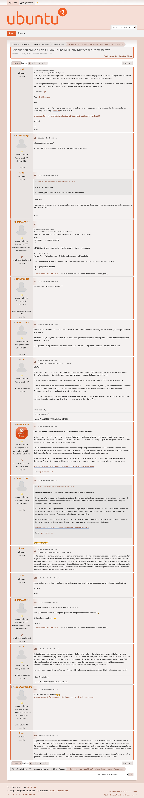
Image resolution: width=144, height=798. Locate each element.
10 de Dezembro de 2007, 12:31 (49, 649)
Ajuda (106, 795)
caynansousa (22, 278)
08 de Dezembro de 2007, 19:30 (48, 324)
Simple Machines (30, 794)
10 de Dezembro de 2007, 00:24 (48, 426)
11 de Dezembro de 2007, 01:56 (49, 735)
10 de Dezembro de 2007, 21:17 (49, 689)
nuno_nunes (22, 424)
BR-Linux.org (44, 97)
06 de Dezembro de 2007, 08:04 (48, 175)
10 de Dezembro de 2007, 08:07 (49, 578)
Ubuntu (52, 790)
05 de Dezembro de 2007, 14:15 (44, 70)
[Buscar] (121, 27)
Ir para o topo (16, 763)
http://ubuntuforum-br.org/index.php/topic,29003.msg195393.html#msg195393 (67, 116)
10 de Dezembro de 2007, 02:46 (48, 549)
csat (22, 359)
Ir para (98, 774)
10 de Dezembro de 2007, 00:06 (48, 360)
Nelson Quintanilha (22, 686)
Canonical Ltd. (62, 790)
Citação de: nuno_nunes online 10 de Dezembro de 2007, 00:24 (55, 487)
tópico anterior (111, 56)
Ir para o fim (16, 63)
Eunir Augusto (22, 221)
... (39, 63)
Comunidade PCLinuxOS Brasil (46, 274)
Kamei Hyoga (22, 135)
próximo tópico (125, 56)
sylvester (56, 110)
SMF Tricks (31, 787)
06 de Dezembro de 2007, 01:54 (48, 138)
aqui (44, 91)
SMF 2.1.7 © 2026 (14, 794)
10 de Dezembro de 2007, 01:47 (48, 480)
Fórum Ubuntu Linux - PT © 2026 (123, 791)
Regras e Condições (117, 795)
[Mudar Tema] (37, 2)
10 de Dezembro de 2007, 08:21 (49, 602)
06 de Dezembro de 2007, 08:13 (44, 229)
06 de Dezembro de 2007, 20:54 (48, 281)
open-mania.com (46, 472)
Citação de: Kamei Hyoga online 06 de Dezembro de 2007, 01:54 (56, 181)
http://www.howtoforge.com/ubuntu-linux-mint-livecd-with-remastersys (64, 466)
